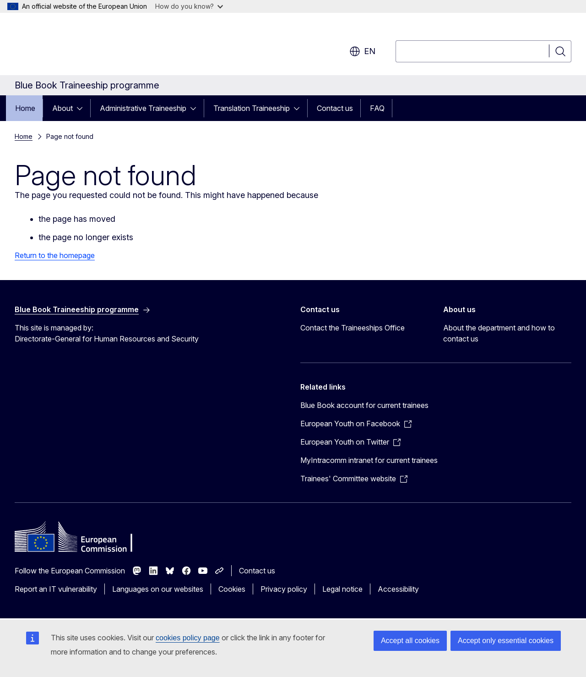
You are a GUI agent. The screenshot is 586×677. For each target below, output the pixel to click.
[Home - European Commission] (89, 46)
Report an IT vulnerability (56, 589)
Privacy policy (283, 589)
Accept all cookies (410, 640)
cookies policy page (188, 638)
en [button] (362, 51)
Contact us (335, 108)
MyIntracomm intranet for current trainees (369, 460)
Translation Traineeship (251, 108)
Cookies (231, 589)
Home (25, 108)
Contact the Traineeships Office (352, 327)
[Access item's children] (82, 108)
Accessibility (398, 589)
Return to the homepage (55, 255)
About (62, 108)
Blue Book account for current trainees (364, 405)
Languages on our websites (157, 589)
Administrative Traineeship (143, 108)
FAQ (377, 108)
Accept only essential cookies (505, 640)
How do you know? (189, 6)
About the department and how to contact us (499, 333)
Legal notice (342, 589)
